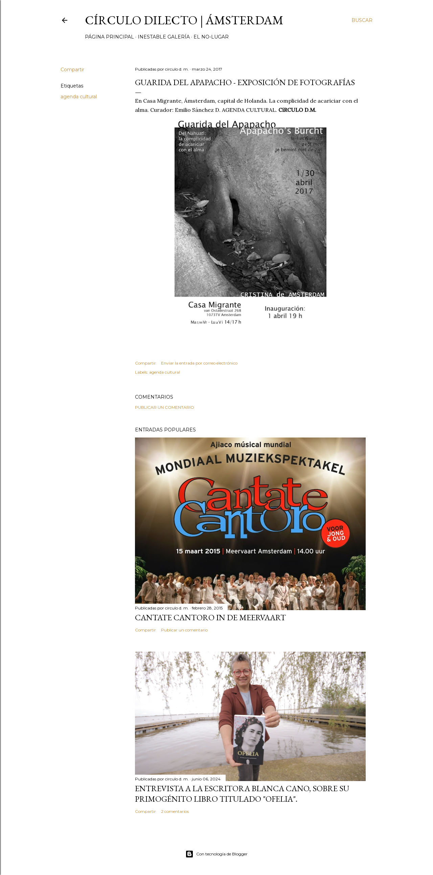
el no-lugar (211, 37)
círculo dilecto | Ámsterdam (184, 20)
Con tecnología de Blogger (216, 854)
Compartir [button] (72, 70)
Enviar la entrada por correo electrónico (199, 363)
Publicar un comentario (164, 407)
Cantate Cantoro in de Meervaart (210, 617)
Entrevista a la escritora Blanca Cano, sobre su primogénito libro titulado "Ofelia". (242, 793)
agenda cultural (79, 97)
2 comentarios (175, 811)
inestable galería (164, 37)
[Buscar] (361, 20)
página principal (109, 37)
